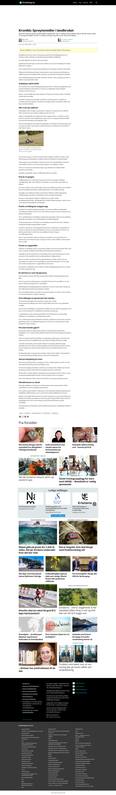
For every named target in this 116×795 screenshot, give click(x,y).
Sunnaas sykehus (79, 755)
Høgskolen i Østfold (26, 759)
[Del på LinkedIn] (25, 417)
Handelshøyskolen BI (27, 753)
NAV (23, 779)
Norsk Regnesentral (53, 774)
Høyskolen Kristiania (27, 765)
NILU (23, 787)
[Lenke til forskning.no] (44, 2)
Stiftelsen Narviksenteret (81, 753)
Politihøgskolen (79, 729)
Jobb (91, 2)
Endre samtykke (27, 719)
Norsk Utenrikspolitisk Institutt (56, 779)
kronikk (27, 413)
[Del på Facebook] (20, 417)
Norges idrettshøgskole (54, 770)
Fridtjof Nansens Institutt (28, 751)
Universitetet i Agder (80, 765)
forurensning (36, 413)
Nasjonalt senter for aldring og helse (57, 746)
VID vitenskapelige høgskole (82, 784)
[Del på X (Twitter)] (22, 417)
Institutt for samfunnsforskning (29, 767)
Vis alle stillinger (58, 516)
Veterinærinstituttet (80, 782)
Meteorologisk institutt (27, 777)
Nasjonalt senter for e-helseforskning (57, 748)
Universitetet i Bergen (80, 767)
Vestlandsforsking (79, 780)
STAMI (76, 748)
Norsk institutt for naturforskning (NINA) (58, 781)
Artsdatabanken (25, 733)
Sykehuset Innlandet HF (81, 757)
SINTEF (77, 741)
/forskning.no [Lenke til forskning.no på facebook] (80, 686)
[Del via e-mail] (28, 417)
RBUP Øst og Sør (79, 733)
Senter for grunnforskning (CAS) (83, 743)
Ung (80, 2)
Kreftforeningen (25, 771)
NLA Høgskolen (52, 729)
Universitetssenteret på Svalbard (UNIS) (84, 777)
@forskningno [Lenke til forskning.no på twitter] (80, 683)
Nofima (50, 756)
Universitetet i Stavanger (81, 773)
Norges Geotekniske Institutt (55, 762)
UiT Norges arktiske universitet (82, 763)
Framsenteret (25, 748)
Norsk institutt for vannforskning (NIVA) (58, 783)
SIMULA (77, 739)
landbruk (54, 413)
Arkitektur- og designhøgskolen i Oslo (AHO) (32, 731)
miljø (21, 413)
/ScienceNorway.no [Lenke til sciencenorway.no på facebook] (81, 692)
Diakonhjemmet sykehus (27, 735)
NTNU (49, 738)
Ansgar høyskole (26, 729)
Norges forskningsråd (53, 766)
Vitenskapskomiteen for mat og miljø (84, 786)
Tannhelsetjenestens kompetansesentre (84, 759)
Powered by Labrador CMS (58, 793)
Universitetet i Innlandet (81, 769)
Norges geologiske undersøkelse (56, 768)
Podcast (85, 2)
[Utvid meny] (96, 2)
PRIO (76, 731)
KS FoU (23, 769)
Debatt (75, 2)
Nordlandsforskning (53, 760)
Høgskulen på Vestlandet (27, 763)
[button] (94, 504)
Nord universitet (52, 758)
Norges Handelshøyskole (54, 764)
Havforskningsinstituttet (27, 755)
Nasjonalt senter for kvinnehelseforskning (58, 750)
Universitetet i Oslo (79, 771)
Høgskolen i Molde (26, 757)
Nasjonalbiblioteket (53, 740)
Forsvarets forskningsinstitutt (29, 746)
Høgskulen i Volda (26, 761)
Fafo (23, 741)
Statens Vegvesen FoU (80, 751)
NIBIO (23, 781)
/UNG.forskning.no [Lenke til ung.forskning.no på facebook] (81, 689)
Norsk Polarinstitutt (53, 772)
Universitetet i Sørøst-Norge (81, 775)
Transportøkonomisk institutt (82, 761)
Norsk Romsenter (52, 777)
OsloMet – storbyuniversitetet (55, 785)
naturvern (46, 413)
